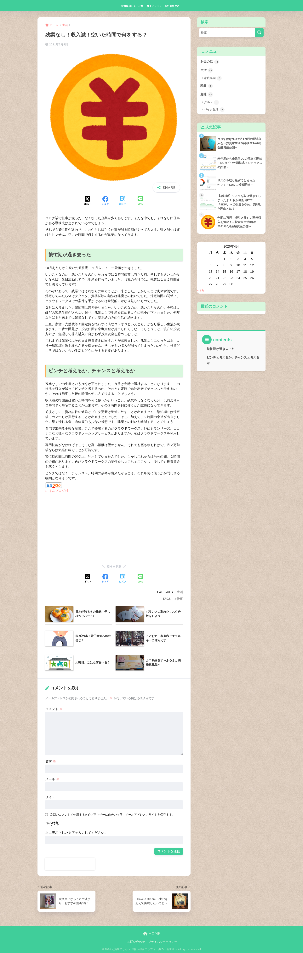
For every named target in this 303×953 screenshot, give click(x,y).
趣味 (206, 95)
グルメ (211, 103)
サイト (50, 797)
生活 (180, 592)
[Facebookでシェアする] (105, 201)
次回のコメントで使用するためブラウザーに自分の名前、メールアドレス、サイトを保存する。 (112, 814)
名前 (50, 761)
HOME (151, 933)
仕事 (180, 598)
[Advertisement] (77, 528)
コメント (54, 709)
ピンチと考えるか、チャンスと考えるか (233, 361)
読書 (206, 86)
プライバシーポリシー (162, 941)
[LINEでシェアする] (140, 201)
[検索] (259, 32)
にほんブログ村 (56, 491)
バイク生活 (214, 110)
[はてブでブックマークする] (122, 201)
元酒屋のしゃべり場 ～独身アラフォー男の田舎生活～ (151, 5)
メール (52, 779)
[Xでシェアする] (87, 201)
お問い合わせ (136, 941)
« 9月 (201, 292)
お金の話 (210, 62)
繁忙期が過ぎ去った (221, 350)
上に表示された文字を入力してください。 (76, 833)
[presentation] (70, 864)
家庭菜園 (213, 78)
